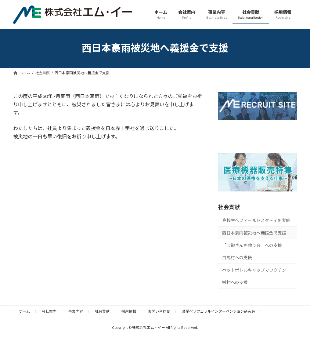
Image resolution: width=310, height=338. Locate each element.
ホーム (24, 311)
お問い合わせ (159, 311)
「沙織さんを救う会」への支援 (252, 245)
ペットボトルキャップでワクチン (254, 269)
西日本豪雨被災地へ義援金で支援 (254, 232)
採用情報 (128, 311)
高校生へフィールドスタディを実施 (256, 220)
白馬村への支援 (237, 257)
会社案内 (49, 311)
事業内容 (75, 311)
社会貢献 (229, 207)
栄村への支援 (235, 282)
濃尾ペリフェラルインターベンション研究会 (218, 311)
